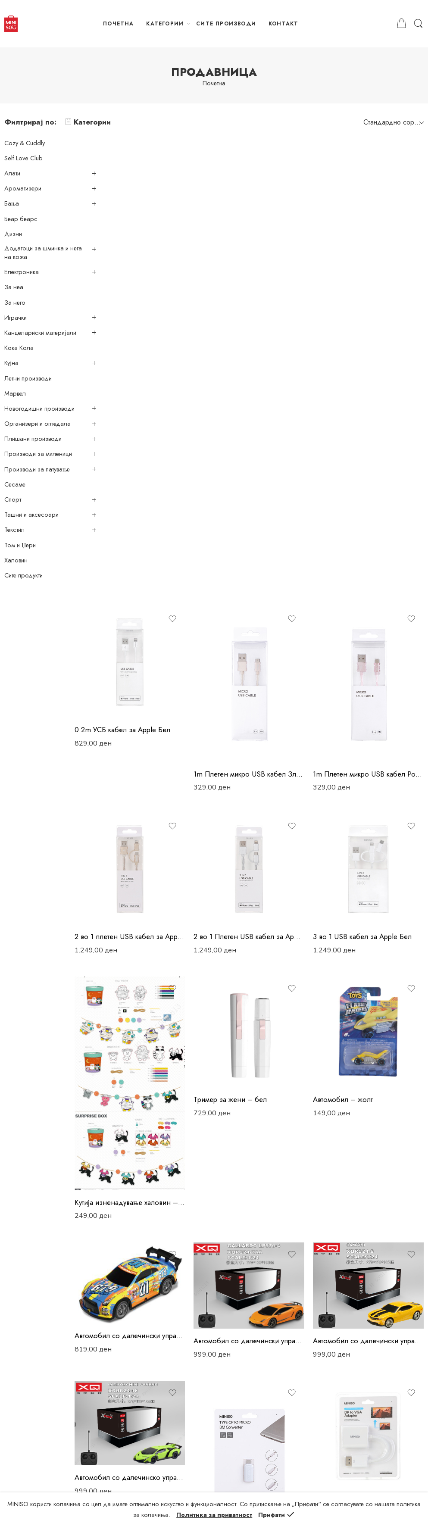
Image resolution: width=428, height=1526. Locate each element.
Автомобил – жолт (355, 590)
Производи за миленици (38, 453)
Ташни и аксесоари (31, 514)
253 (286, 1198)
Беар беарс (20, 219)
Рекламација (128, 1356)
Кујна (11, 363)
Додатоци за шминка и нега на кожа (43, 252)
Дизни (13, 234)
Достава (123, 1341)
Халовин (16, 560)
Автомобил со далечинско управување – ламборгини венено (160, 938)
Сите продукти (23, 575)
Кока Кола (19, 347)
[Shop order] (392, 122)
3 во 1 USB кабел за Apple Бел (374, 440)
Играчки (15, 317)
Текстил (14, 529)
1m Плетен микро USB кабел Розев (374, 289)
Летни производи (28, 378)
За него (14, 302)
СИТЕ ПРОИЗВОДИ (226, 23)
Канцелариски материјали (40, 332)
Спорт (12, 499)
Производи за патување (37, 469)
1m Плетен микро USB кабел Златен (268, 289)
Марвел (15, 393)
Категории (88, 122)
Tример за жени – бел (255, 590)
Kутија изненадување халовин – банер (160, 682)
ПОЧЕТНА (118, 23)
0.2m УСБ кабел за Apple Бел (159, 250)
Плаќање (123, 1327)
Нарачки (123, 1313)
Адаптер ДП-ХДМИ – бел (154, 1151)
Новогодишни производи (39, 408)
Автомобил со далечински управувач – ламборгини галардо (268, 811)
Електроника (21, 272)
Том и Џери (20, 545)
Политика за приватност (144, 1299)
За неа (13, 287)
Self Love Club (23, 158)
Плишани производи (33, 438)
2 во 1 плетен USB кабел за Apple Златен (160, 440)
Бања (11, 203)
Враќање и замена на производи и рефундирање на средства (159, 1375)
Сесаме (14, 484)
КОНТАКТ (283, 23)
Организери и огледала (37, 423)
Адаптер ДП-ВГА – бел (363, 961)
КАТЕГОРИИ (165, 23)
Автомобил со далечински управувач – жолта (160, 806)
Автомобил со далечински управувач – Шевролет (374, 811)
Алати (12, 173)
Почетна (214, 83)
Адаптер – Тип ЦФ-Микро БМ (267, 1000)
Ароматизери (22, 188)
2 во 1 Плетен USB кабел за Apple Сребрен (268, 440)
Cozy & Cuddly (24, 143)
